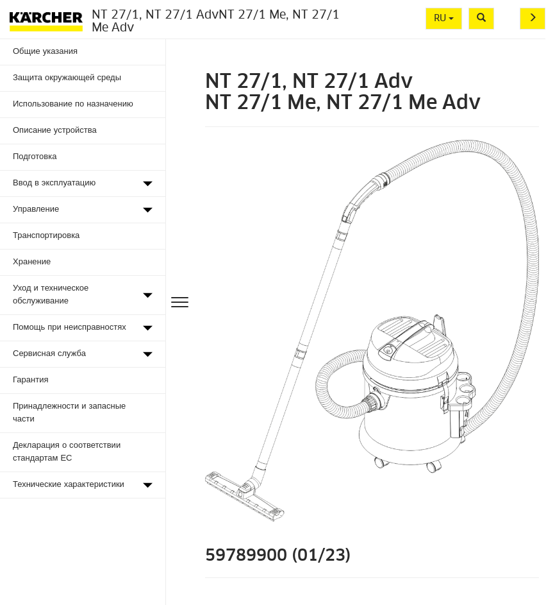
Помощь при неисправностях (69, 327)
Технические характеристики (68, 485)
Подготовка (34, 157)
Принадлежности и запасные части (69, 412)
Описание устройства (55, 130)
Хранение (32, 262)
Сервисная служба (49, 354)
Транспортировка (46, 236)
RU (444, 18)
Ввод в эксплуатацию (54, 183)
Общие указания (45, 51)
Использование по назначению (73, 104)
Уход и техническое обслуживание (50, 294)
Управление (36, 209)
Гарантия (30, 380)
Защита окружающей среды (67, 78)
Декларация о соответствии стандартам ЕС (66, 452)
